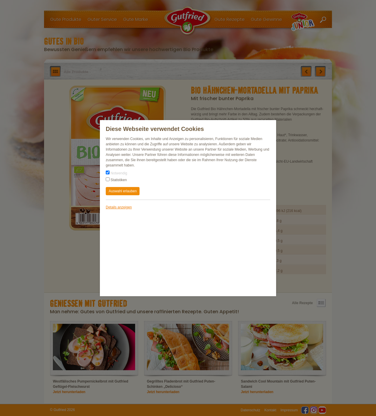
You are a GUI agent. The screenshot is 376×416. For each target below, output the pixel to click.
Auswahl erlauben (123, 191)
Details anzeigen (119, 207)
